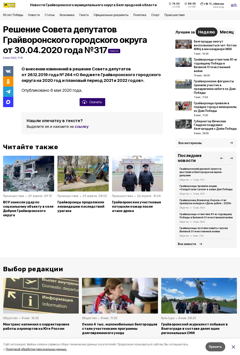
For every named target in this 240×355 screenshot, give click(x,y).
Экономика (66, 15)
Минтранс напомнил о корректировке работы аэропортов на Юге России (36, 326)
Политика (139, 15)
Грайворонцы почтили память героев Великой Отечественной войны (203, 230)
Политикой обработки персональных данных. (36, 349)
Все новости (187, 244)
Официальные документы (111, 15)
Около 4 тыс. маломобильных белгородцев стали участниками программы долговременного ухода (119, 328)
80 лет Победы (13, 15)
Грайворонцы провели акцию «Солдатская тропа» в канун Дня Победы (206, 187)
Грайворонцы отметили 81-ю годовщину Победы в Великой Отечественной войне (206, 216)
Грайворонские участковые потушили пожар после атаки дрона (136, 206)
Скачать (95, 102)
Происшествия (175, 15)
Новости (34, 15)
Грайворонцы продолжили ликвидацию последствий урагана (80, 206)
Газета (84, 15)
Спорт (155, 15)
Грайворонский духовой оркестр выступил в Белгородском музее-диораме (201, 172)
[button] (221, 158)
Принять (215, 346)
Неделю (206, 32)
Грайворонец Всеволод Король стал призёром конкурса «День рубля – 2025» (205, 202)
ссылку (82, 126)
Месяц (227, 32)
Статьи (50, 15)
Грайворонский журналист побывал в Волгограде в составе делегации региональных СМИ (194, 328)
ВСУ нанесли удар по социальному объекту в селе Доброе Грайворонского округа (28, 208)
